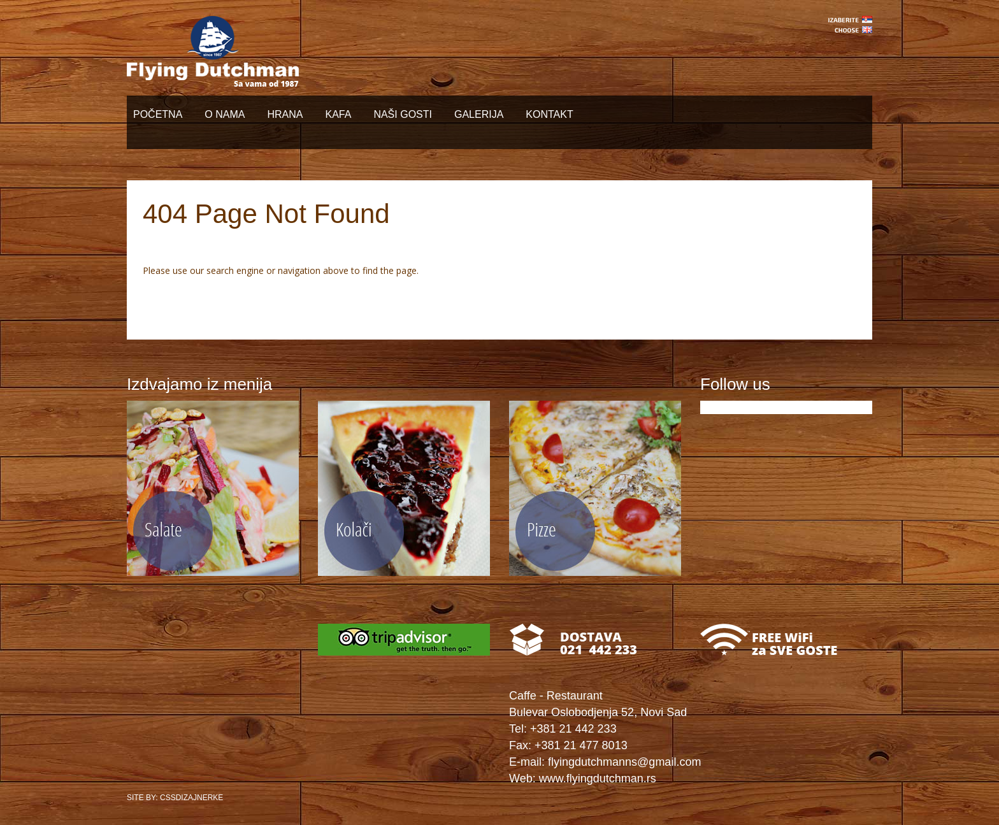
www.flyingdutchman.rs (597, 778)
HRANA (285, 114)
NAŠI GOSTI (402, 114)
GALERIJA (478, 114)
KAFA (338, 114)
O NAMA (225, 114)
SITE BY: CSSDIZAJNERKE (175, 797)
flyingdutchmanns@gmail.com (624, 762)
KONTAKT (549, 114)
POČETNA (157, 114)
